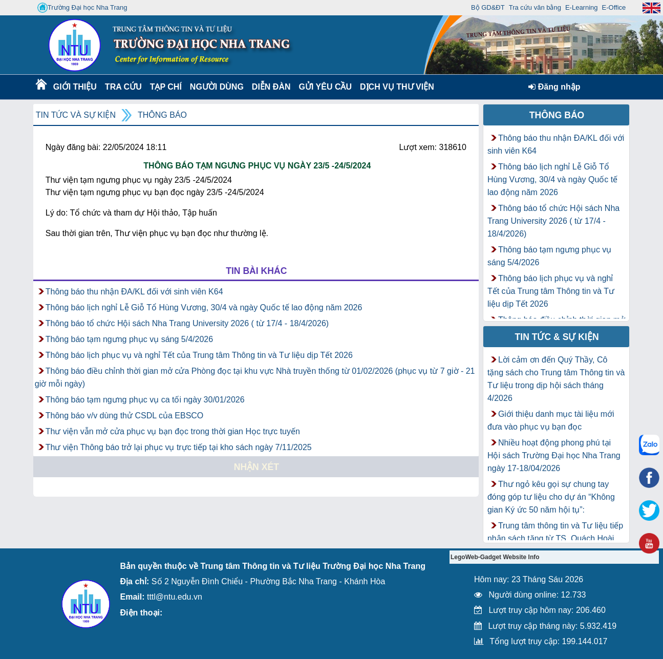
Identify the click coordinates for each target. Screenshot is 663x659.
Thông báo (162, 115)
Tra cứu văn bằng (535, 7)
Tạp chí (166, 86)
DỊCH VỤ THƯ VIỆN (395, 86)
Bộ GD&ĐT (488, 7)
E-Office (614, 7)
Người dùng (216, 86)
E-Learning (581, 7)
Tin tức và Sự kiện (76, 115)
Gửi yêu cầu (325, 86)
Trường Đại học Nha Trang (82, 8)
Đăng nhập (554, 86)
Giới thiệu (74, 86)
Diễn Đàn (271, 86)
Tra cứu (123, 86)
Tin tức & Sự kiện (557, 337)
